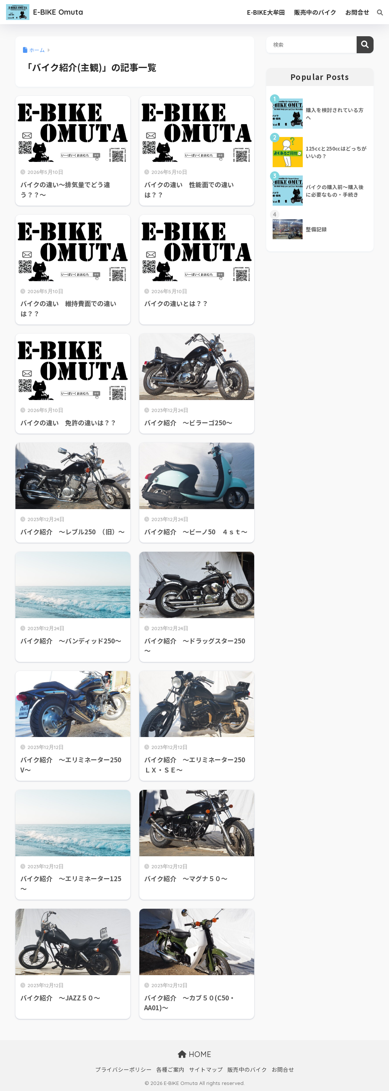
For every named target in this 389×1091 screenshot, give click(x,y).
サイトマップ (206, 1069)
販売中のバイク (247, 1069)
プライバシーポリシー (123, 1069)
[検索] (376, 12)
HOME (194, 1054)
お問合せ (283, 1069)
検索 (365, 44)
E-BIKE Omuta (58, 12)
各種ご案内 (170, 1069)
